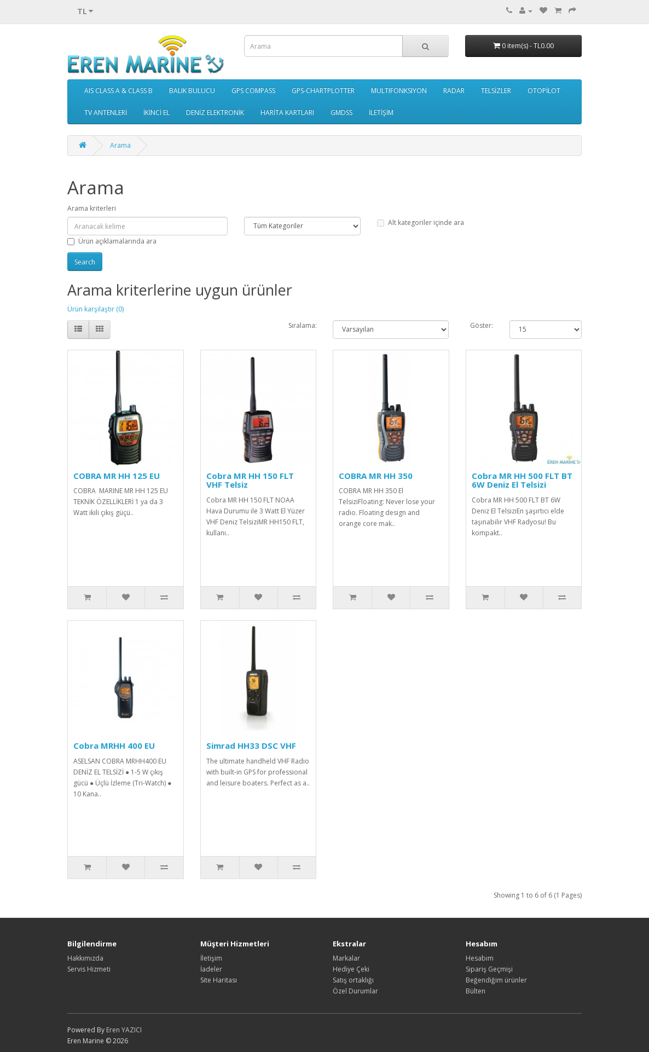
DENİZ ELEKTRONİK (215, 112)
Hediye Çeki (351, 969)
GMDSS (341, 112)
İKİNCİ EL (156, 112)
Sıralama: (302, 325)
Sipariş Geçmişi (489, 969)
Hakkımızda (85, 958)
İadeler (211, 969)
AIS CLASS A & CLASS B (118, 90)
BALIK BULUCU (192, 90)
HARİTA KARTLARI (287, 112)
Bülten (475, 991)
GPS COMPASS (253, 90)
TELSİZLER (496, 90)
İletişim (211, 958)
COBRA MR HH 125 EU (116, 475)
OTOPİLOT (544, 90)
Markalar (346, 958)
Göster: (481, 325)
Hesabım (480, 958)
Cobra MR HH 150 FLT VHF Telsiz (250, 480)
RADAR (454, 90)
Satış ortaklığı (353, 980)
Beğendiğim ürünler (496, 980)
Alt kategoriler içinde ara (420, 222)
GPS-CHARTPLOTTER (323, 90)
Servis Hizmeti (89, 969)
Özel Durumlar (355, 991)
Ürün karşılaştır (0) (95, 309)
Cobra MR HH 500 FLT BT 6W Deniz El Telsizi (522, 480)
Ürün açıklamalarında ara (112, 241)
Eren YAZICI (124, 1029)
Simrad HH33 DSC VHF (251, 745)
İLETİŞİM (381, 112)
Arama (120, 145)
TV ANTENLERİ (105, 112)
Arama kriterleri (91, 208)
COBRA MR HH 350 (376, 475)
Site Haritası (218, 980)
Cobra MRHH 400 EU (114, 745)
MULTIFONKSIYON (399, 90)
